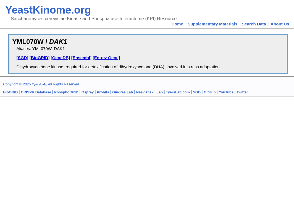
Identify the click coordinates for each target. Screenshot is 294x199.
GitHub (210, 92)
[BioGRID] (40, 57)
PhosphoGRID (66, 92)
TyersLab (39, 84)
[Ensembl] (81, 57)
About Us (280, 24)
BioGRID (10, 92)
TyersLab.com (178, 92)
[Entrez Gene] (106, 57)
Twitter (242, 92)
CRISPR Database (36, 92)
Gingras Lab (122, 92)
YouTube (226, 92)
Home (177, 24)
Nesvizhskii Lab (149, 92)
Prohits (103, 92)
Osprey (88, 92)
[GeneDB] (60, 57)
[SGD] (22, 57)
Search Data (254, 24)
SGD (197, 92)
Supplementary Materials (212, 24)
